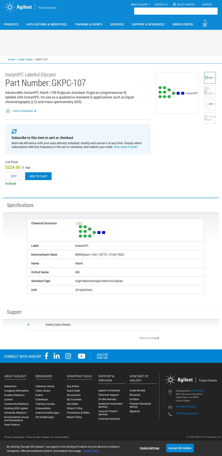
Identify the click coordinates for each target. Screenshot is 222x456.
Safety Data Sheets (58, 325)
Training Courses (45, 403)
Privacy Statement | (15, 437)
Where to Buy (75, 408)
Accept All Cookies (180, 448)
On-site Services (107, 399)
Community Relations (16, 403)
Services (117, 24)
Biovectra (135, 394)
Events (39, 395)
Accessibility (62, 437)
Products (11, 24)
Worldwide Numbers (187, 413)
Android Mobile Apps (47, 412)
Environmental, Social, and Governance (16, 418)
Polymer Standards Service (140, 405)
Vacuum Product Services (107, 413)
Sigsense (135, 411)
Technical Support (108, 394)
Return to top (149, 338)
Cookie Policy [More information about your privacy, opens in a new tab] (91, 451)
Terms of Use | (34, 437)
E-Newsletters (43, 408)
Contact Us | (48, 437)
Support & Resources (148, 24)
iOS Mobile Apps (44, 417)
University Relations (15, 412)
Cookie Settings (149, 448)
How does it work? (126, 147)
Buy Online (73, 386)
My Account (73, 395)
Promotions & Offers (78, 412)
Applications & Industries (47, 24)
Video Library (42, 390)
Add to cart (38, 176)
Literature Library (45, 386)
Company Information (16, 390)
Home (11, 59)
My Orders (72, 403)
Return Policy (74, 417)
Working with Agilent (16, 408)
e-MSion (134, 399)
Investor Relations (14, 395)
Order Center (183, 24)
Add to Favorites (23, 110)
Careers (8, 399)
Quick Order (73, 390)
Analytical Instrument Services (110, 405)
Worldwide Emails (186, 406)
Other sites (198, 390)
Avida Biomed (137, 390)
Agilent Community (109, 390)
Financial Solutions (109, 418)
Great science (11, 424)
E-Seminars (41, 399)
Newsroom (10, 386)
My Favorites (74, 399)
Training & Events (89, 24)
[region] (111, 448)
